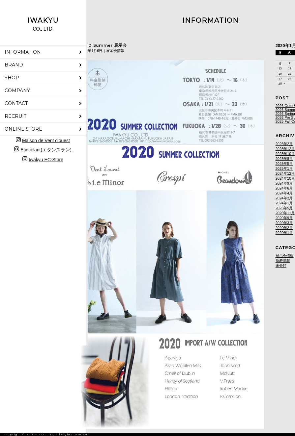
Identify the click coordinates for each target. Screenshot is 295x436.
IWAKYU (43, 24)
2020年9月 (284, 218)
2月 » (282, 83)
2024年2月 (284, 198)
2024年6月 (284, 188)
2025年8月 (284, 159)
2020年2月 (284, 228)
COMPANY (17, 90)
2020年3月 (284, 223)
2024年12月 (285, 173)
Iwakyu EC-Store (46, 159)
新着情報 (283, 261)
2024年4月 (284, 193)
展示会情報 (285, 256)
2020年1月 (284, 233)
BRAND (14, 65)
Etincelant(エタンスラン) (46, 149)
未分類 (281, 266)
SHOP (12, 78)
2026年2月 (284, 144)
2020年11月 (285, 213)
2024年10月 (285, 178)
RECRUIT (15, 116)
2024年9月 (284, 183)
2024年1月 (284, 203)
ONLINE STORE (23, 129)
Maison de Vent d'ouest (46, 140)
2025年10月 (285, 154)
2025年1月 (284, 168)
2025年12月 (285, 149)
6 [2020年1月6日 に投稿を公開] (280, 63)
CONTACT (16, 103)
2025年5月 (284, 164)
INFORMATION (23, 52)
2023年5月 (284, 208)
